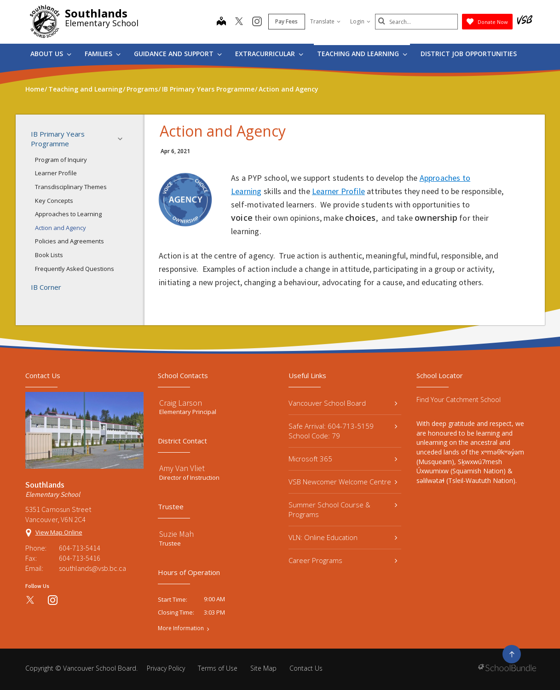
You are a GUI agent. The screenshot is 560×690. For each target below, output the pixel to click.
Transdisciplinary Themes (71, 187)
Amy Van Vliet (182, 468)
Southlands (96, 13)
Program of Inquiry (61, 159)
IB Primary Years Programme (79, 138)
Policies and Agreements (69, 241)
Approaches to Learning (68, 214)
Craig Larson (180, 402)
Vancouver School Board (343, 403)
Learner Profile (56, 173)
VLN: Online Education (343, 537)
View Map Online (58, 532)
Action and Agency (60, 228)
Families (103, 53)
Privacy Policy (166, 668)
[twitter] (239, 22)
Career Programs (343, 560)
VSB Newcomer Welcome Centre (343, 481)
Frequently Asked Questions (74, 268)
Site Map (263, 668)
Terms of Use (217, 668)
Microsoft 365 (343, 458)
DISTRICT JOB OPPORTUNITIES (469, 53)
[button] (123, 139)
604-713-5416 (79, 558)
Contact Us (306, 668)
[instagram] (257, 22)
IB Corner (46, 287)
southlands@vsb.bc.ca (92, 568)
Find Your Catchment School (458, 399)
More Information (181, 628)
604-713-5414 (79, 547)
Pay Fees (286, 21)
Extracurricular (269, 53)
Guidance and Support (178, 53)
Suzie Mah (176, 534)
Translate (325, 21)
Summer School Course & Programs (343, 509)
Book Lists (49, 255)
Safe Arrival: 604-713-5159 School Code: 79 (343, 430)
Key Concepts (54, 200)
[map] (221, 22)
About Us (50, 53)
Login (360, 21)
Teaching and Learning (362, 53)
